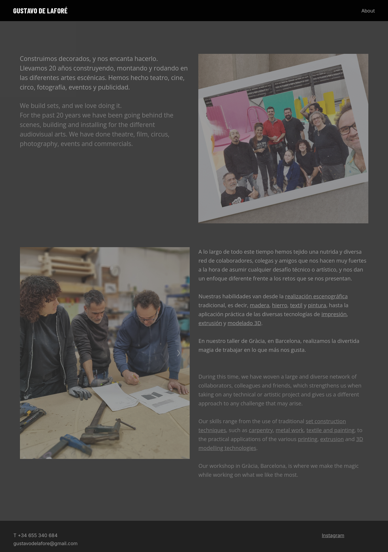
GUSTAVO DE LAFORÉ (40, 10)
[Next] (178, 353)
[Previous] (31, 353)
